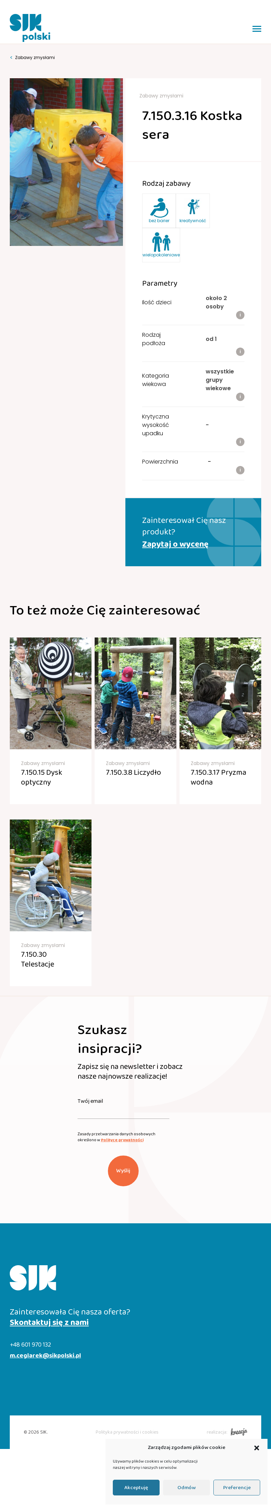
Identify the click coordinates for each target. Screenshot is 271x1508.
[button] (256, 1447)
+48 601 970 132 (30, 1345)
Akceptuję (136, 1488)
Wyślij (123, 1170)
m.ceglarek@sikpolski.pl (45, 1356)
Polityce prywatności (122, 1140)
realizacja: (227, 1432)
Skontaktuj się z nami (49, 1323)
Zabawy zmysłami (32, 57)
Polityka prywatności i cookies (127, 1432)
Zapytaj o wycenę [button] (175, 544)
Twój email (90, 1101)
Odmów (186, 1488)
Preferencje (237, 1488)
